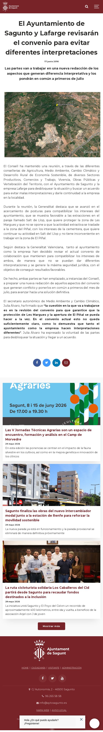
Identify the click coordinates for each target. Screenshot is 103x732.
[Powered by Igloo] (51, 729)
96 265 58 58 (51, 696)
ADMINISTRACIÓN (72, 667)
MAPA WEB (42, 710)
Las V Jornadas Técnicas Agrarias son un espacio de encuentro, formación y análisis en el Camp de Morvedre (48, 434)
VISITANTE (53, 667)
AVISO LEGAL (59, 710)
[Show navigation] (96, 6)
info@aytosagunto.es (51, 702)
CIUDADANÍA (38, 667)
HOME (25, 667)
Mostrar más (51, 626)
